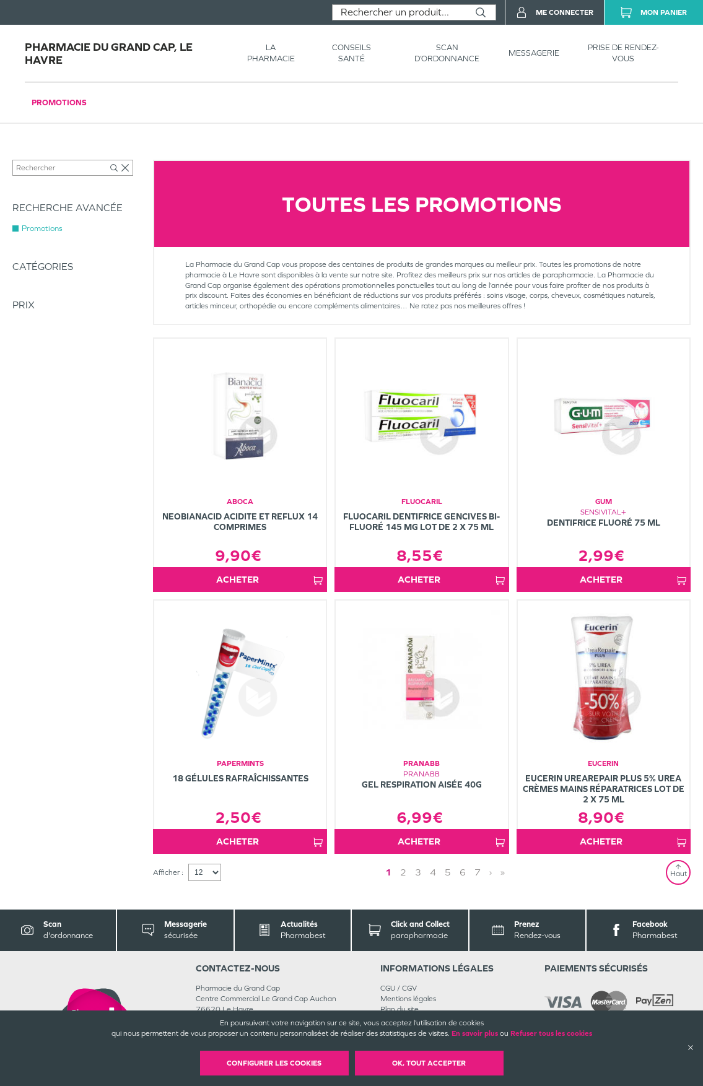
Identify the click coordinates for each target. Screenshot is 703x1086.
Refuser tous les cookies (551, 1033)
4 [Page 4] (433, 872)
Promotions (59, 102)
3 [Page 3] (418, 872)
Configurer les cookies (274, 1063)
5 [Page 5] (448, 872)
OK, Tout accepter (429, 1063)
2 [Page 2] (403, 872)
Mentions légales (408, 998)
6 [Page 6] (463, 872)
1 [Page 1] (388, 872)
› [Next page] (490, 872)
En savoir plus (475, 1033)
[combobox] (399, 12)
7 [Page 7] (477, 872)
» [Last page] (502, 872)
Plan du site (399, 1009)
